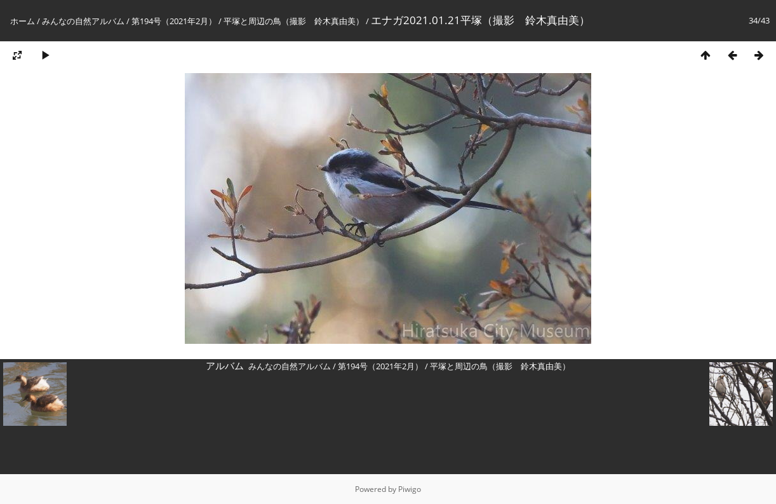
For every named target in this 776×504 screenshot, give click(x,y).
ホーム (22, 21)
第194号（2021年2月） (174, 21)
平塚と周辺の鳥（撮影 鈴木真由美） (294, 21)
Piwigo (409, 489)
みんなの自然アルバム (83, 21)
